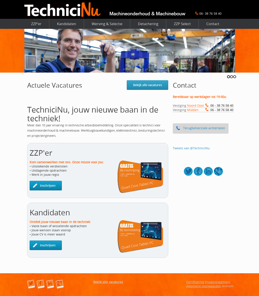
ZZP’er (36, 23)
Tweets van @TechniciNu (191, 148)
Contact (212, 23)
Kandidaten (66, 23)
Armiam (228, 286)
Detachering (148, 23)
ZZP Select (182, 23)
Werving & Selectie (107, 23)
